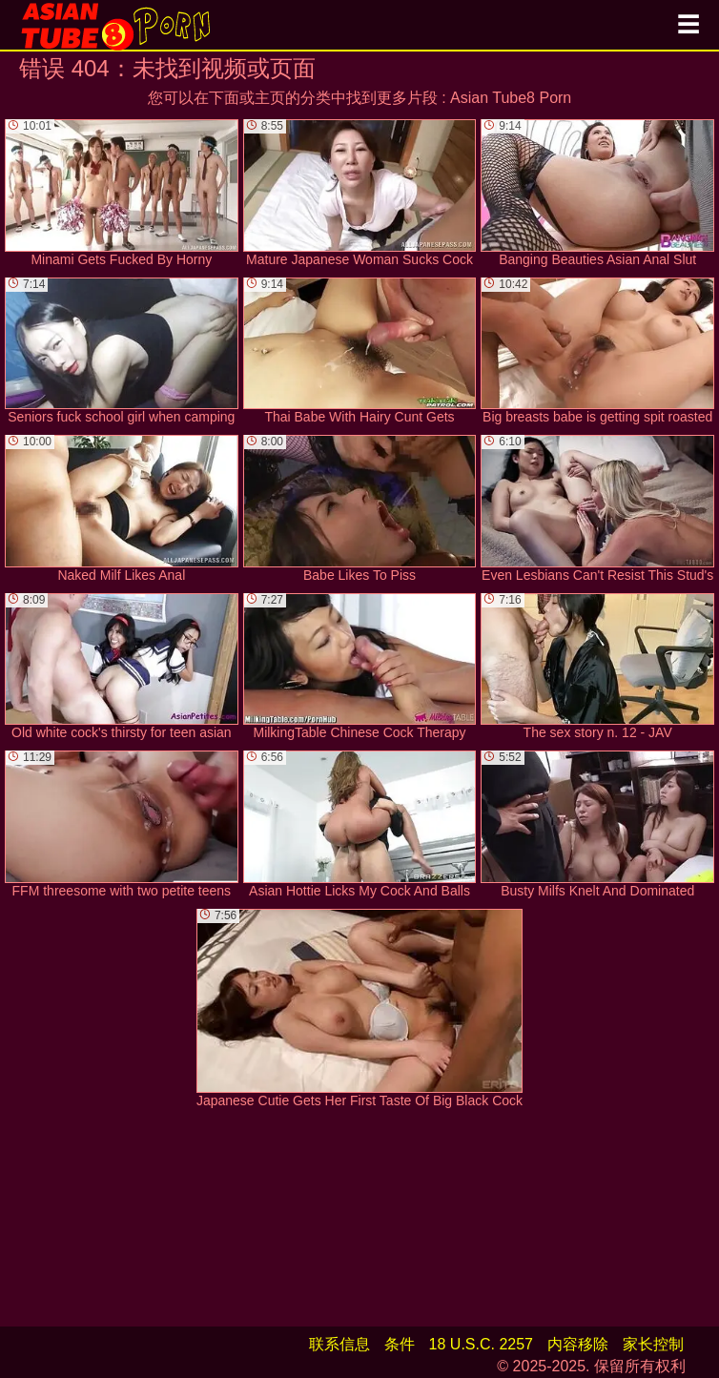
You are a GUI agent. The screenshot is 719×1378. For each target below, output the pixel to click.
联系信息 (339, 1344)
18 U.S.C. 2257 (481, 1344)
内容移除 (577, 1344)
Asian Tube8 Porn (510, 98)
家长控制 (653, 1344)
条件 (399, 1344)
